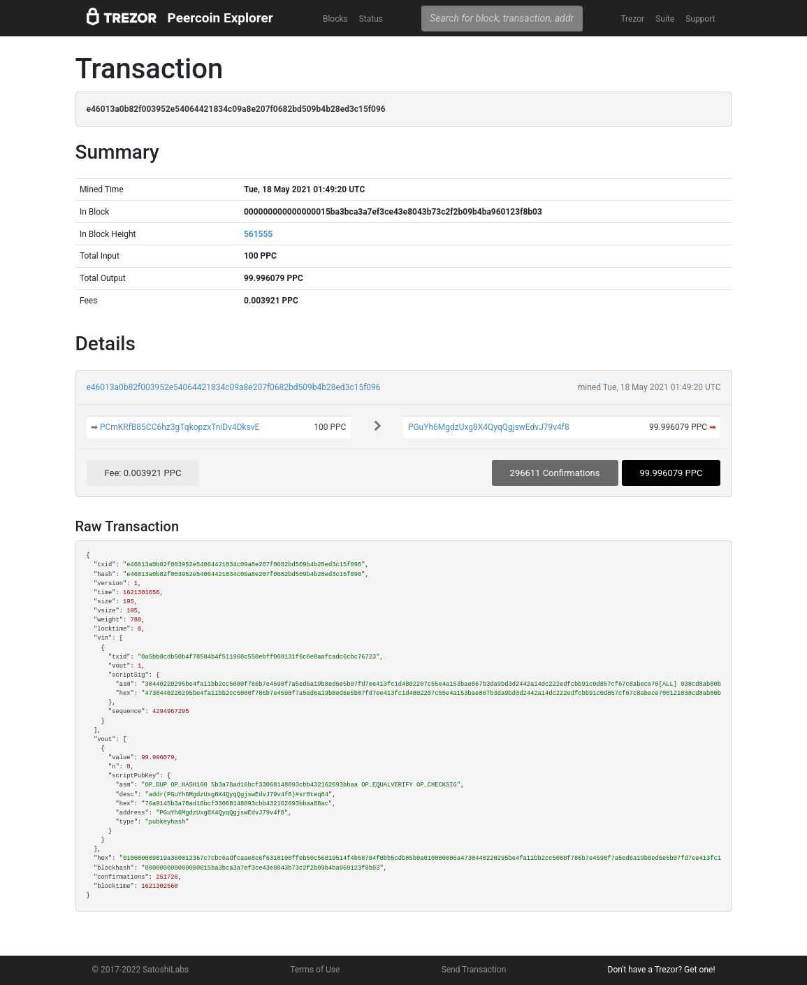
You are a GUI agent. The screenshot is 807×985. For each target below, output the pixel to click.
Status (371, 19)
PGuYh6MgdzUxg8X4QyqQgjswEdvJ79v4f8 (488, 427)
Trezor (632, 19)
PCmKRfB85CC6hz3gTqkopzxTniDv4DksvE (180, 427)
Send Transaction (474, 970)
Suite (664, 19)
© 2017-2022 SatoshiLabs (140, 970)
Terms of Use (315, 970)
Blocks (335, 19)
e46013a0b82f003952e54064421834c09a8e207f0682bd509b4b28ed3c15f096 (234, 387)
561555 (258, 234)
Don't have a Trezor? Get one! (661, 970)
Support (700, 19)
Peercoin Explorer (220, 18)
